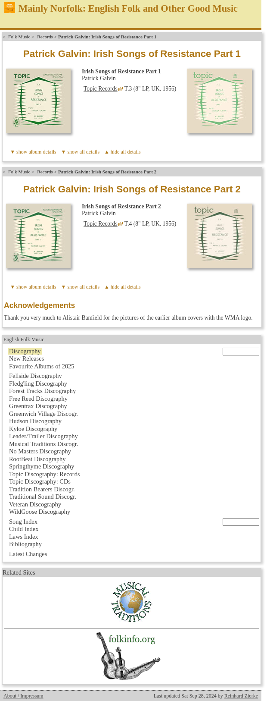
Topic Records (101, 88)
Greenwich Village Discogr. (43, 413)
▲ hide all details (122, 152)
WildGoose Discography (39, 511)
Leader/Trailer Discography (43, 436)
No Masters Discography (40, 451)
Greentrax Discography (38, 405)
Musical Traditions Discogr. (43, 443)
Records (45, 36)
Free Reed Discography (38, 398)
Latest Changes (28, 553)
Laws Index (23, 536)
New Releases (26, 358)
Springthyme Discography (41, 466)
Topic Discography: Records (44, 474)
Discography (25, 351)
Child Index (23, 528)
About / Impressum (23, 696)
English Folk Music (23, 339)
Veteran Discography (35, 504)
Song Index (23, 521)
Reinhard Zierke (241, 696)
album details (42, 152)
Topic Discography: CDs (40, 481)
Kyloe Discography (33, 428)
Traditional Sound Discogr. (42, 496)
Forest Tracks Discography (42, 390)
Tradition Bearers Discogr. (42, 489)
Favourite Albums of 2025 (41, 366)
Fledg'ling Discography (38, 383)
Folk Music (19, 36)
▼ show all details (80, 152)
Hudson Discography (35, 421)
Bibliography (25, 544)
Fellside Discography (35, 375)
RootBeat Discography (37, 459)
